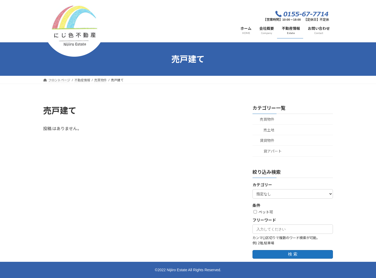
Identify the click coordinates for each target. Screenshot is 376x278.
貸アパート (272, 151)
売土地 (268, 130)
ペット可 (263, 212)
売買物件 (267, 119)
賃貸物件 (267, 140)
